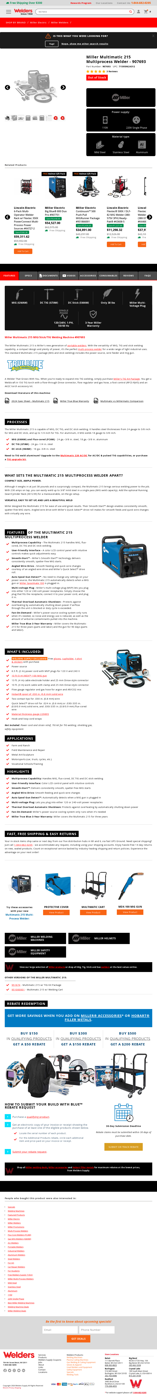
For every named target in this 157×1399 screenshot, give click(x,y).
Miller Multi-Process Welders (21, 1280)
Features (9, 275)
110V (10, 1296)
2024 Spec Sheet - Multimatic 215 (30, 401)
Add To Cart (23, 251)
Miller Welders (60, 22)
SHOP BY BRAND (16, 22)
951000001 (18, 990)
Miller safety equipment (40, 953)
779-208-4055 (111, 1387)
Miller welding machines (42, 940)
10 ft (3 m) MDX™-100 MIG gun (29, 675)
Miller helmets (105, 940)
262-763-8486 (111, 1377)
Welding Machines (16, 1212)
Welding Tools (72, 1376)
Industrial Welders (16, 1252)
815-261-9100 (135, 1377)
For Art (11, 1264)
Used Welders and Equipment (79, 1369)
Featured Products (16, 1216)
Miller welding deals (36, 1168)
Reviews (128, 275)
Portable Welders (15, 1248)
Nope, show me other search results (84, 43)
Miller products (57, 968)
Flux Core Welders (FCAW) (19, 1236)
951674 (16, 986)
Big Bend (133, 1359)
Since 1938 (27, 14)
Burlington (110, 1370)
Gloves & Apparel (74, 1366)
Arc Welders (13, 1244)
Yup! (51, 43)
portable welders (76, 345)
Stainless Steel (14, 1288)
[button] (63, 87)
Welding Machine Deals (18, 1308)
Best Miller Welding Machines (21, 1304)
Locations (42, 1373)
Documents (49, 275)
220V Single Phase (16, 1300)
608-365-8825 (111, 1367)
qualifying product (38, 1118)
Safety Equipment (74, 1371)
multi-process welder (90, 349)
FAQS (148, 275)
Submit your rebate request (29, 1153)
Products (42, 1359)
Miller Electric (38, 22)
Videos (69, 275)
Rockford (109, 1380)
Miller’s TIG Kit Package (126, 378)
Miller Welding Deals (17, 1312)
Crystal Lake (134, 1370)
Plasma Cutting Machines (77, 1361)
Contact (42, 1371)
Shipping (18, 1389)
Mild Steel (12, 1284)
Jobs (40, 1363)
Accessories (88, 275)
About (41, 1366)
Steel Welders (14, 1260)
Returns (6, 1389)
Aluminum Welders (16, 1256)
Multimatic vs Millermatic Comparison (122, 401)
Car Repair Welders (16, 1268)
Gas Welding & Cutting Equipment (81, 1364)
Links (40, 1368)
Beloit (107, 1359)
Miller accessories (57, 1168)
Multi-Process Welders (18, 1232)
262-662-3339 (135, 1367)
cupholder (68, 658)
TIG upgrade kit (16, 459)
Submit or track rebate (124, 1148)
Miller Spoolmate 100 (32, 583)
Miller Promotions (16, 1228)
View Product (56, 914)
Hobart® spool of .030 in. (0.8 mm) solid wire (37, 694)
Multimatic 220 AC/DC (74, 455)
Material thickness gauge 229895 (30, 714)
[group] (35, 87)
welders (105, 968)
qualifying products (31, 1040)
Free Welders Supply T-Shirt (20, 1276)
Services (42, 1356)
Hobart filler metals (83, 1168)
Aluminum (12, 1292)
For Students (14, 1272)
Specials (11, 1208)
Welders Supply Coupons (49, 1361)
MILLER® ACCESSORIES (101, 1017)
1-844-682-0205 (23, 844)
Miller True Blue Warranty (74, 401)
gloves (57, 658)
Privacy (11, 1389)
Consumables (108, 275)
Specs (28, 275)
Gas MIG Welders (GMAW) (19, 1240)
